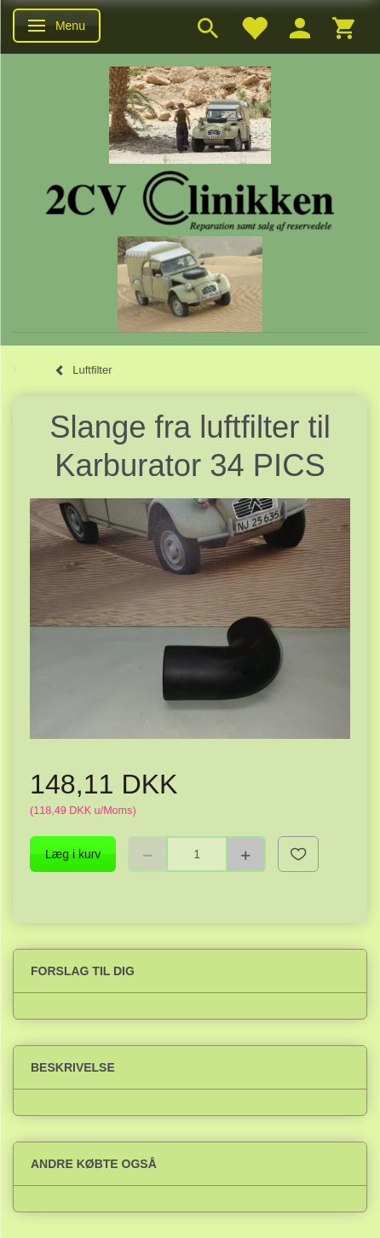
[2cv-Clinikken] (190, 198)
